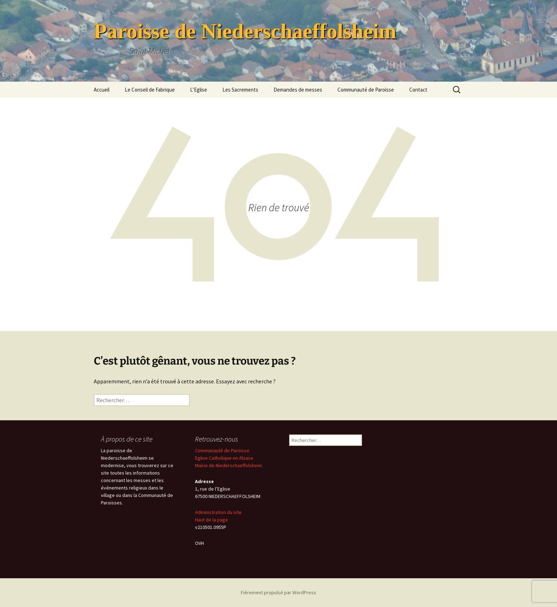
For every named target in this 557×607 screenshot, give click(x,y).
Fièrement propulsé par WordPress (278, 592)
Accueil (101, 89)
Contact (418, 89)
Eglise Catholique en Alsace (224, 458)
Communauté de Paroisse (365, 89)
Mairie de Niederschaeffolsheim (228, 465)
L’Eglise (198, 89)
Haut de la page (211, 519)
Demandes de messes (298, 89)
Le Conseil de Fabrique (150, 89)
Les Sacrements (240, 89)
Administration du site (218, 512)
